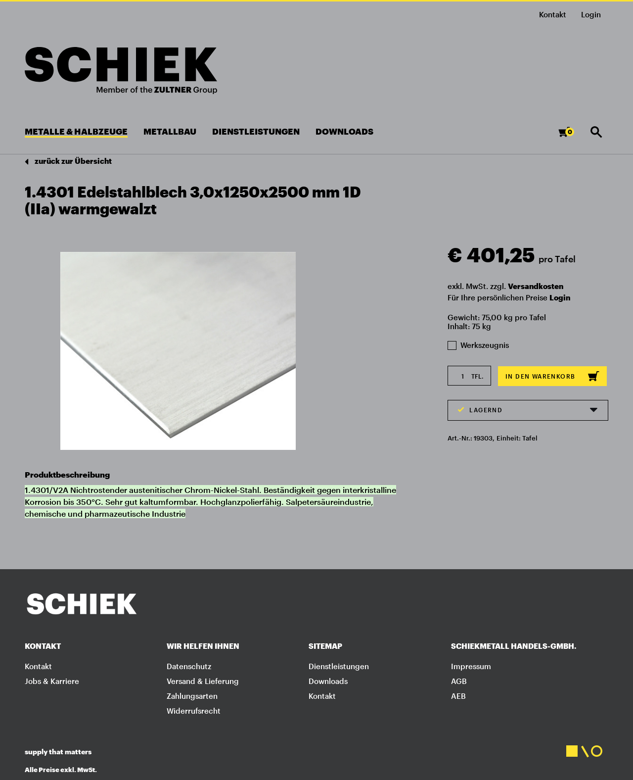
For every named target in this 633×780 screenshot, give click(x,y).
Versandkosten (535, 286)
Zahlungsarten (192, 695)
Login (559, 297)
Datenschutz (189, 666)
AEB (458, 695)
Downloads (328, 681)
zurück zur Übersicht (68, 161)
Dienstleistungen (339, 666)
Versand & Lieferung (203, 681)
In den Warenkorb (552, 376)
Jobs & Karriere (52, 681)
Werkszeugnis (478, 345)
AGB (459, 681)
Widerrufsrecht (194, 710)
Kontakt (552, 14)
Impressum (471, 666)
